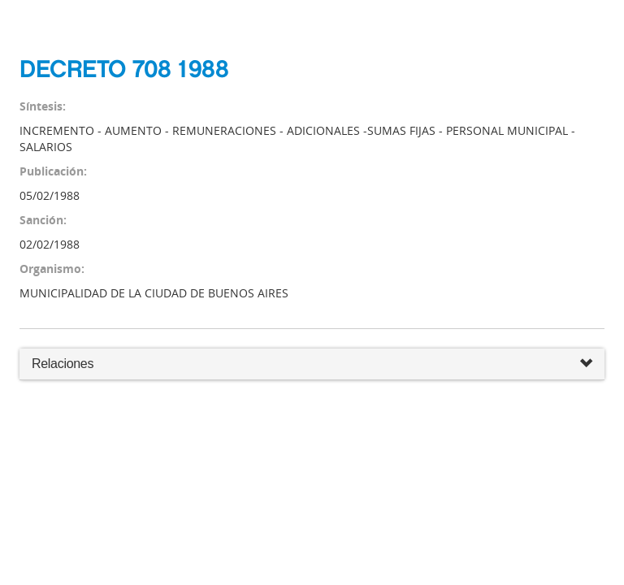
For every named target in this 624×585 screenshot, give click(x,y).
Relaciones (312, 364)
